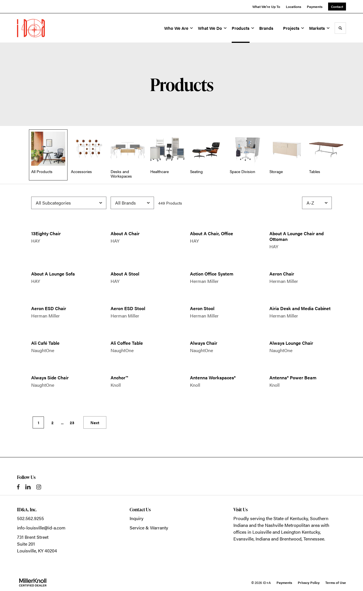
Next (94, 422)
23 (72, 422)
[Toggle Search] (340, 28)
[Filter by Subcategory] (68, 203)
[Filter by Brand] (132, 203)
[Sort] (317, 203)
